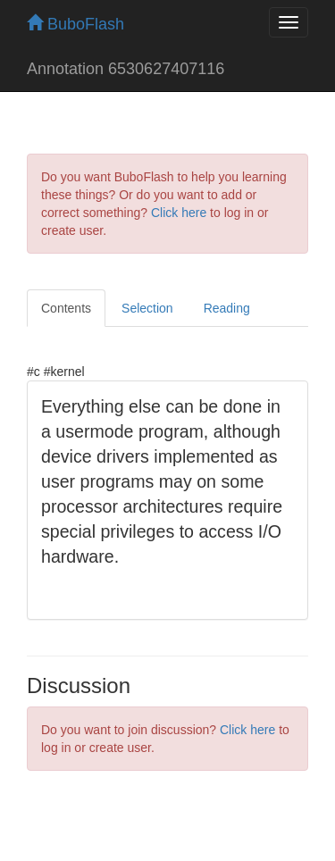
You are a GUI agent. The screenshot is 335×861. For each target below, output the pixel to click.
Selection (147, 308)
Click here (178, 212)
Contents (66, 308)
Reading (227, 308)
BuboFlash (75, 24)
